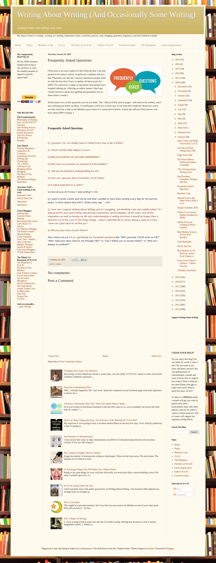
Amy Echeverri (24, 242)
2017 (177, 286)
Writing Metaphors (25, 148)
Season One (22, 296)
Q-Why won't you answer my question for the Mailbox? (78, 164)
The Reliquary (148, 45)
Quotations (22, 205)
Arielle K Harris (24, 247)
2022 (177, 73)
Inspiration (22, 201)
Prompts (21, 140)
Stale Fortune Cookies (27, 273)
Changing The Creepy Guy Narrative (80, 371)
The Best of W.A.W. (81, 45)
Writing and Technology (22, 159)
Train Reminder (184, 242)
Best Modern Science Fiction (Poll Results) (187, 235)
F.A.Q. (62, 45)
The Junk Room (24, 286)
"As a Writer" (23, 164)
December (183, 86)
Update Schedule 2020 (187, 208)
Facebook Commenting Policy (78, 387)
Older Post (156, 356)
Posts (177, 489)
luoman (150, 548)
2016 (177, 291)
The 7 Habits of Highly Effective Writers (82, 453)
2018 (177, 282)
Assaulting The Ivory (26, 156)
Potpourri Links (24, 195)
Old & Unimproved (26, 283)
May (180, 118)
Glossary (21, 125)
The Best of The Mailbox (24, 175)
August (181, 105)
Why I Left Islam (72, 502)
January (181, 137)
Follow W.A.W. (105, 45)
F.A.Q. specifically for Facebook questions (92, 237)
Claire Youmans (24, 237)
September (183, 100)
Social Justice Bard (25, 275)
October (182, 95)
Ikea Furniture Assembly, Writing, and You (187, 179)
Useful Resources (25, 133)
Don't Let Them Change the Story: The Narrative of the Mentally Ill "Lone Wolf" (101, 420)
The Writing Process (26, 127)
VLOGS (21, 299)
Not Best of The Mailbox (24, 269)
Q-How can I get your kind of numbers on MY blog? (76, 178)
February (182, 132)
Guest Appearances (171, 45)
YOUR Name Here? (26, 252)
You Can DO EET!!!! (27, 122)
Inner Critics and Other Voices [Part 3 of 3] (187, 142)
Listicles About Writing (24, 217)
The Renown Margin (26, 179)
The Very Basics (24, 135)
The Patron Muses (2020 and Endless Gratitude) (186, 162)
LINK (95, 191)
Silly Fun (21, 294)
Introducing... (23, 213)
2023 (177, 69)
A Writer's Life (24, 166)
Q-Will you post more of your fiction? (68, 230)
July (180, 109)
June (180, 114)
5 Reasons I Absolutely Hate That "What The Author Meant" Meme (94, 403)
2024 (177, 64)
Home (18, 45)
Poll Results (22, 138)
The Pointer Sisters (25, 231)
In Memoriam (23, 291)
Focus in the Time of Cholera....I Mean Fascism (186, 263)
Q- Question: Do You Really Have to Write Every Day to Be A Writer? (86, 143)
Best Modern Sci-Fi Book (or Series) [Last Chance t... (186, 253)
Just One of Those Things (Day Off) (186, 149)
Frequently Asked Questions (185, 187)
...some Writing (24, 306)
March (181, 127)
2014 (177, 300)
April (180, 123)
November (183, 91)
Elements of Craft (25, 130)
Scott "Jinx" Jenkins (26, 239)
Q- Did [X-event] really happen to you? (69, 150)
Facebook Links (127, 45)
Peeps (30, 45)
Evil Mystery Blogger (27, 229)
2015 (177, 295)
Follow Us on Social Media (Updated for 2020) (187, 215)
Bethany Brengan (25, 244)
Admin (58, 264)
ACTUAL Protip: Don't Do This (78, 486)
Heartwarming (23, 234)
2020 (177, 82)
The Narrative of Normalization (78, 436)
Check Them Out (25, 198)
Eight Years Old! (184, 155)
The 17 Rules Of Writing (75, 518)
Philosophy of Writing (27, 120)
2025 (177, 59)
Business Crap (45, 45)
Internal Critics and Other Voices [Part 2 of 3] (187, 201)
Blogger (170, 548)
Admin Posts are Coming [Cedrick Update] (186, 225)
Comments (180, 495)
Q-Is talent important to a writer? (65, 185)
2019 (177, 277)
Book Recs (22, 182)
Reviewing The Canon (27, 221)
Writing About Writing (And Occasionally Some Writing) (106, 14)
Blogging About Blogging (24, 170)
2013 (177, 305)
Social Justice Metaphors (23, 279)
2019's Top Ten (184, 246)
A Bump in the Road (186, 270)
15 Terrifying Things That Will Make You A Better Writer (90, 469)
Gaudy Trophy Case (26, 288)
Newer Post (54, 356)
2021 (177, 78)
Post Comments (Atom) (71, 361)
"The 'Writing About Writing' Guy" (186, 170)
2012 (177, 309)
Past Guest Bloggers (26, 249)
